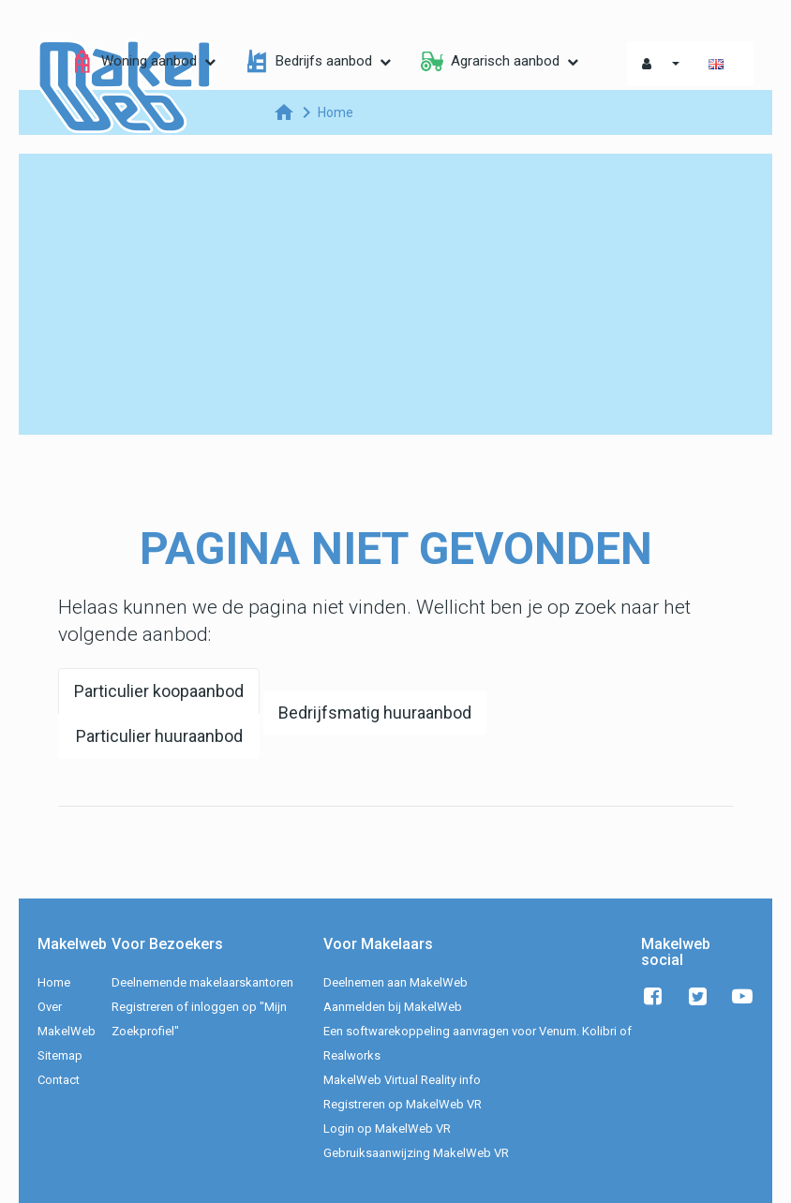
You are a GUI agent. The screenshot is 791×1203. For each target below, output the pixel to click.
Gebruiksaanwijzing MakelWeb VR (416, 1153)
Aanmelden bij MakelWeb (392, 1007)
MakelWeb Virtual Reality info (402, 1080)
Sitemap (59, 1055)
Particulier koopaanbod (159, 691)
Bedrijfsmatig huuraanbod (374, 712)
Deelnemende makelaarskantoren (202, 982)
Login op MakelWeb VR (387, 1128)
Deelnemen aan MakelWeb (395, 982)
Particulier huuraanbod (159, 736)
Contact (58, 1080)
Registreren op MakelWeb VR (402, 1104)
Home (53, 982)
